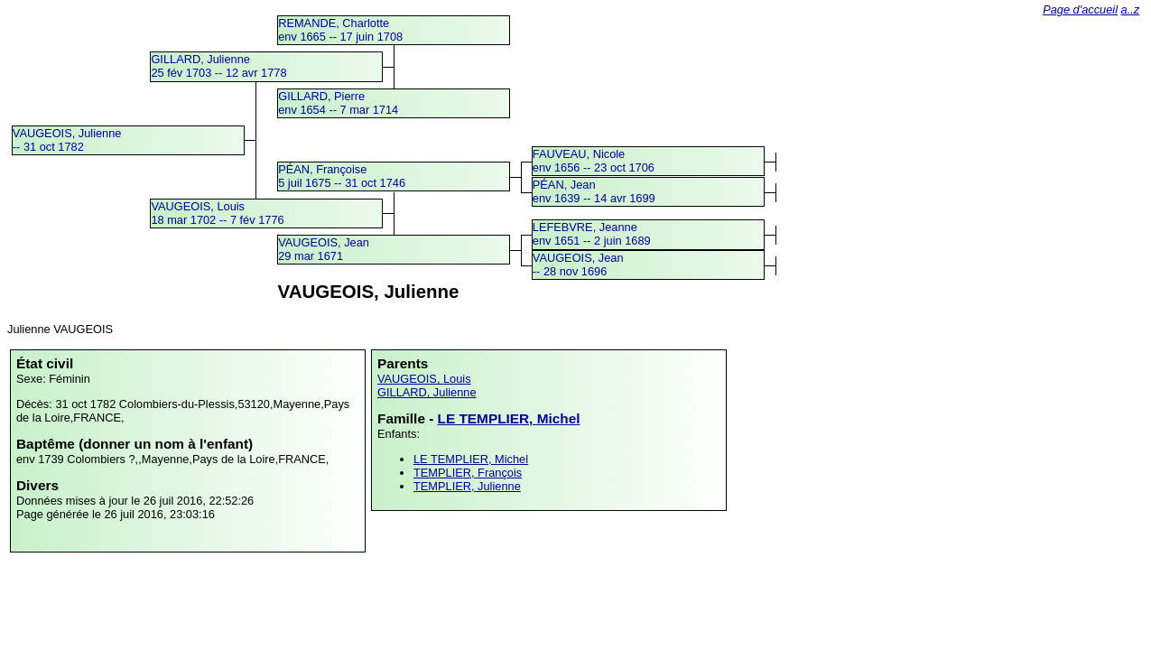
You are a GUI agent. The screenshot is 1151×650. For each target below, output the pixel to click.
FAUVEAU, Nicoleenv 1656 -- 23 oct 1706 (593, 160)
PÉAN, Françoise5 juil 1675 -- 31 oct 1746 (341, 176)
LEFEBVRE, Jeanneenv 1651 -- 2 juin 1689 (592, 233)
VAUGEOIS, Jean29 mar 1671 (323, 249)
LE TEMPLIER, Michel (509, 418)
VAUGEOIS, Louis (424, 378)
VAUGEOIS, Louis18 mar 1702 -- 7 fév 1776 (217, 213)
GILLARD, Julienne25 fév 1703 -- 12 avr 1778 (218, 65)
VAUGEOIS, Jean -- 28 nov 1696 (578, 264)
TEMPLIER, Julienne (467, 486)
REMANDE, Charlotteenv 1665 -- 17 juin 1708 (340, 29)
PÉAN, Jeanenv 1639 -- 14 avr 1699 (594, 191)
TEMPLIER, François (467, 472)
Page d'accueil (1080, 9)
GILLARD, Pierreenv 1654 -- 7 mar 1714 (338, 102)
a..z (1130, 9)
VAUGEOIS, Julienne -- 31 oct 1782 (67, 139)
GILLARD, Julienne (427, 392)
